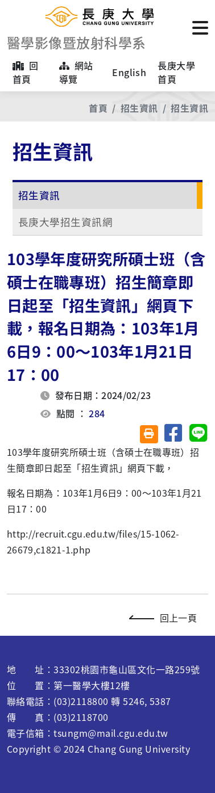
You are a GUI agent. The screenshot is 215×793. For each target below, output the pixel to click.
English (129, 72)
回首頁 (25, 72)
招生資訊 (139, 108)
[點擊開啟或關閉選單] (200, 26)
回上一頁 (166, 617)
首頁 (98, 108)
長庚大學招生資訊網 (65, 222)
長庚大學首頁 (176, 72)
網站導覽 (76, 72)
